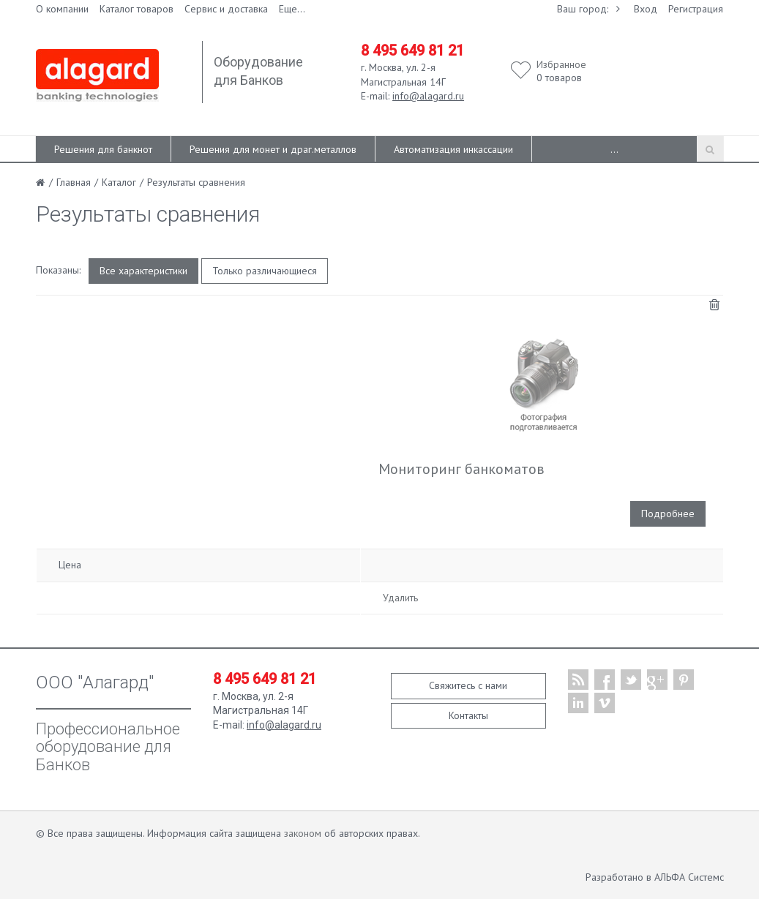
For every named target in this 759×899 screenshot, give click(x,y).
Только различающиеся (264, 270)
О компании (62, 8)
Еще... (292, 8)
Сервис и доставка (226, 8)
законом (302, 833)
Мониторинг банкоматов (461, 468)
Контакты (468, 715)
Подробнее (668, 513)
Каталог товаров (136, 8)
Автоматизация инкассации (453, 149)
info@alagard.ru (428, 95)
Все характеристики (143, 270)
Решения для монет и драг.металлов (273, 149)
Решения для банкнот (103, 149)
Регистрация (695, 8)
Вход (645, 8)
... (614, 149)
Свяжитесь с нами (468, 685)
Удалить (400, 597)
